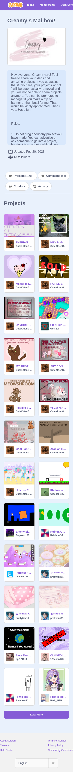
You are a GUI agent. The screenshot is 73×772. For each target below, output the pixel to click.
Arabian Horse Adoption (58, 448)
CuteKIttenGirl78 (24, 246)
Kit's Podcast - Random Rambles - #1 (58, 242)
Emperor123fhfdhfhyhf (24, 535)
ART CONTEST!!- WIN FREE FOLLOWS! (58, 366)
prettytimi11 (57, 577)
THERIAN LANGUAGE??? (24, 242)
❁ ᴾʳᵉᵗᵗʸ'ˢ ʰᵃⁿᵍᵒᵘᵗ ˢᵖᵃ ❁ (58, 614)
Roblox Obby (58, 531)
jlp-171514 (21, 659)
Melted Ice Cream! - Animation (24, 283)
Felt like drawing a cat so (24, 407)
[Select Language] (36, 763)
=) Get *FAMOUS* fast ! (58, 407)
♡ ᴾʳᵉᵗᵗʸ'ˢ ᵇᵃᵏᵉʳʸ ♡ (58, 573)
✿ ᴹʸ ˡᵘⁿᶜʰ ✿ (23, 614)
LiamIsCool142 (24, 576)
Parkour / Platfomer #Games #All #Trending (24, 572)
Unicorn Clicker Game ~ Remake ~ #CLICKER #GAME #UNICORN (24, 490)
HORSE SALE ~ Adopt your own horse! (58, 283)
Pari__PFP (56, 700)
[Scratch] (15, 5)
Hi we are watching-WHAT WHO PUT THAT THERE (24, 696)
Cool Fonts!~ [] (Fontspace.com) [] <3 (24, 448)
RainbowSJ (56, 535)
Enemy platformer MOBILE (24, 531)
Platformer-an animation (58, 490)
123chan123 (57, 659)
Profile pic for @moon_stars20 (58, 696)
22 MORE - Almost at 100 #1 (24, 325)
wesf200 (55, 328)
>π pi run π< (58, 325)
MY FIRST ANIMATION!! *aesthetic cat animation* (24, 366)
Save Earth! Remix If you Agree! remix (24, 655)
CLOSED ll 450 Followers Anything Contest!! (58, 655)
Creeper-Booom (58, 494)
